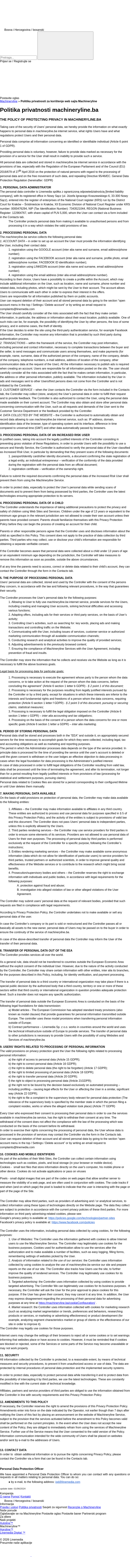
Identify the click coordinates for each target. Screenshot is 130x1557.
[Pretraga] (65, 45)
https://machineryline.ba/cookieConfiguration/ (67, 1302)
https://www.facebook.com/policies (73, 1222)
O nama (5, 1496)
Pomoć (15, 1496)
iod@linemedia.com (67, 1481)
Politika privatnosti (30, 1507)
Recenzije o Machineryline (84, 1507)
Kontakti (26, 1496)
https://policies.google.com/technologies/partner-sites (81, 1218)
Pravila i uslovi (9, 1507)
